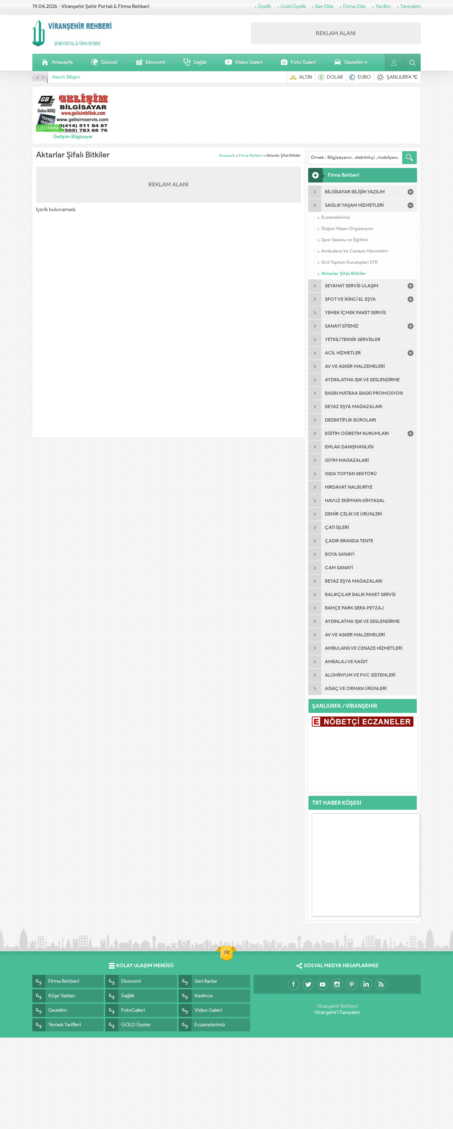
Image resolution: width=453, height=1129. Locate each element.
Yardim (383, 6)
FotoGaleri (125, 1010)
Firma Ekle (354, 6)
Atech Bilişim (66, 77)
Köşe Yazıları (53, 995)
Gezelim (350, 62)
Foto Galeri (298, 62)
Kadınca (195, 995)
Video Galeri (243, 62)
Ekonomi (150, 62)
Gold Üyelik (293, 6)
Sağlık (195, 62)
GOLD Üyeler (128, 1024)
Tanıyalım (410, 6)
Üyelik (264, 6)
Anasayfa (57, 62)
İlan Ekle (324, 6)
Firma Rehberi (250, 155)
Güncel (104, 62)
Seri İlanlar (198, 981)
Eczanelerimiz (202, 1024)
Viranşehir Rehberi (337, 1006)
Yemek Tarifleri (56, 1024)
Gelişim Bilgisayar (73, 137)
